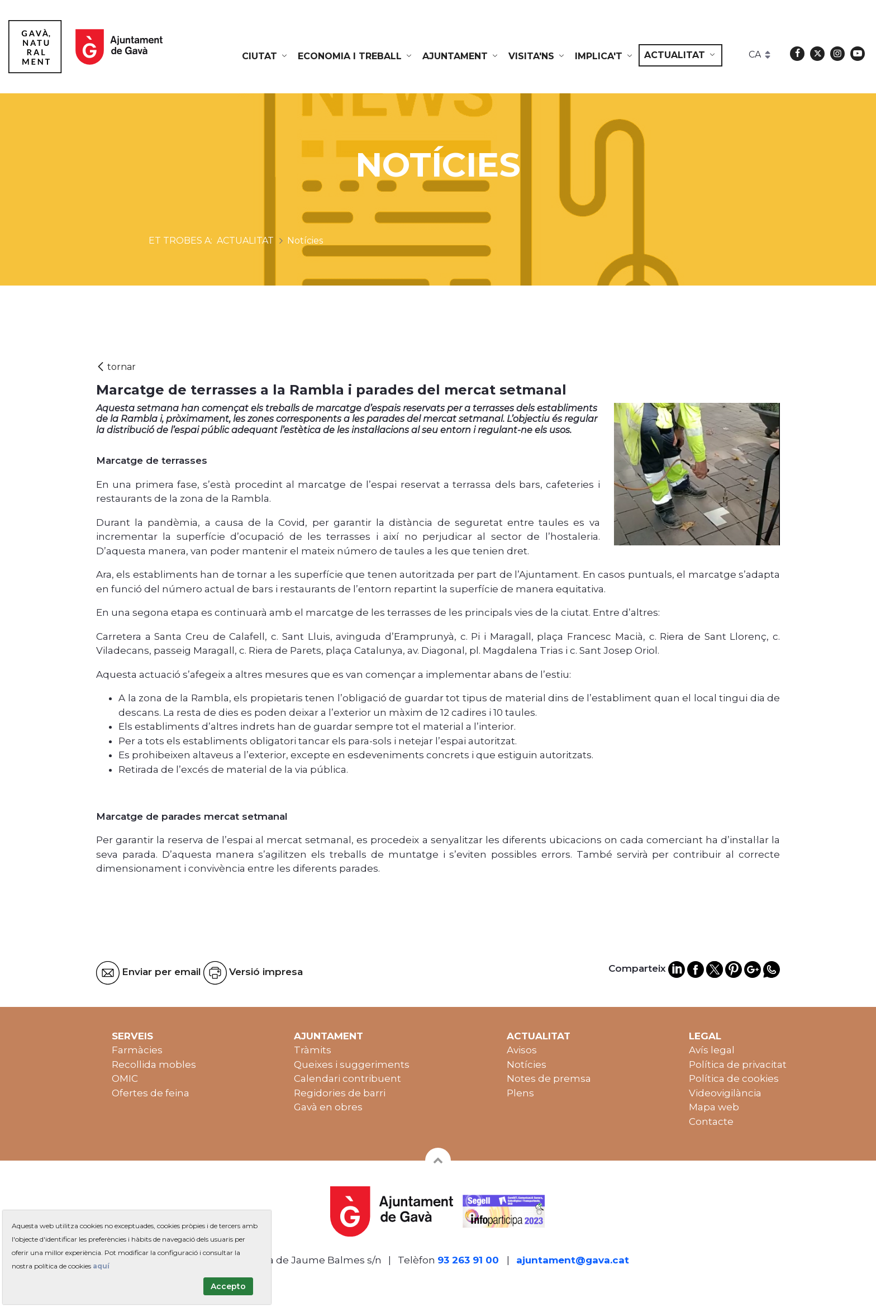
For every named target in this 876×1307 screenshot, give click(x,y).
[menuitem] (265, 56)
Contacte (711, 1121)
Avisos (522, 1050)
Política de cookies (734, 1078)
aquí (101, 1266)
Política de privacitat (738, 1064)
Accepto (228, 1286)
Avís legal (712, 1050)
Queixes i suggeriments (352, 1064)
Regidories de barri (339, 1093)
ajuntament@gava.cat (572, 1260)
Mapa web (714, 1107)
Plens (520, 1093)
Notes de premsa (549, 1078)
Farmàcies (137, 1050)
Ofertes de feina (150, 1093)
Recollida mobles (154, 1064)
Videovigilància (725, 1093)
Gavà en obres (328, 1107)
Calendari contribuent (347, 1078)
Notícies (526, 1064)
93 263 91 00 (468, 1260)
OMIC (125, 1078)
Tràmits (312, 1050)
